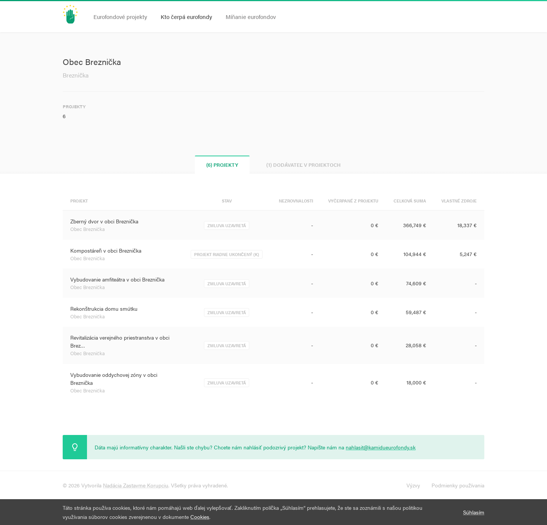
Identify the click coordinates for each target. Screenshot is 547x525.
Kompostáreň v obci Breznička (105, 250)
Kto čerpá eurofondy (186, 17)
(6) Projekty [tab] (222, 164)
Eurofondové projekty (120, 17)
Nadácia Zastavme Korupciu (135, 485)
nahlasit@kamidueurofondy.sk (381, 447)
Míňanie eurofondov (251, 17)
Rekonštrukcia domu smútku (104, 308)
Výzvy (413, 485)
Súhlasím (473, 512)
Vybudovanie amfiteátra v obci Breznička (117, 279)
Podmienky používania (458, 485)
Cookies (199, 516)
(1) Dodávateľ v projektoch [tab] (303, 164)
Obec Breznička (87, 228)
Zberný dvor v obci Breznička (104, 221)
